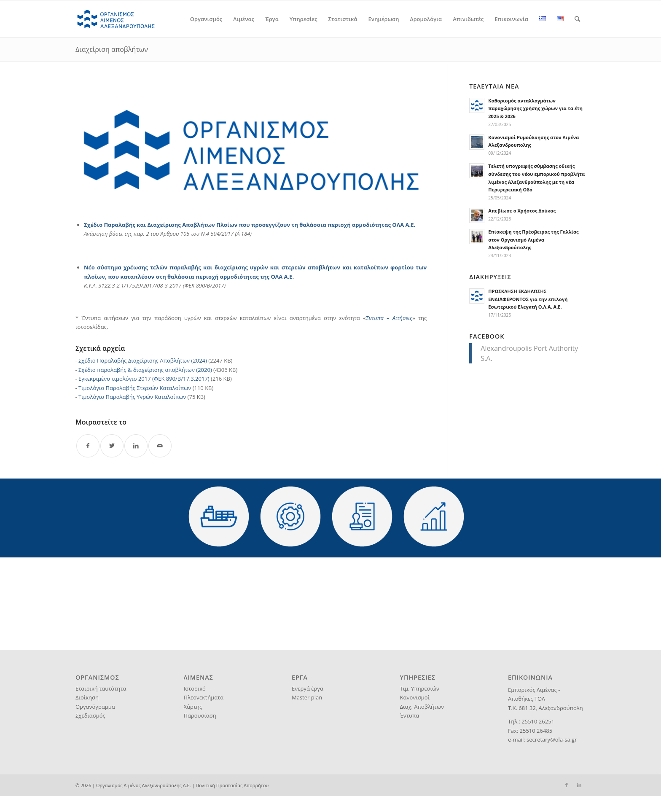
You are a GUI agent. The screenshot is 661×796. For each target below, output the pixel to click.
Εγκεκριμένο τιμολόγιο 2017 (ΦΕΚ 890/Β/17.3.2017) (144, 378)
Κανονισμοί (415, 697)
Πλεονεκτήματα (204, 697)
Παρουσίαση (200, 715)
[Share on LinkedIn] (136, 445)
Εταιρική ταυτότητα (100, 688)
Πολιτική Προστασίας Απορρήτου (232, 785)
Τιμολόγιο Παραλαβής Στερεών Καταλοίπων (134, 388)
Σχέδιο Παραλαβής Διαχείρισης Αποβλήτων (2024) (142, 360)
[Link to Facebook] (566, 785)
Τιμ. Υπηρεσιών (420, 688)
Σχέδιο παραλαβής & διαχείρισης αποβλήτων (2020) (145, 370)
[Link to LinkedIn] (579, 785)
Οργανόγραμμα (95, 706)
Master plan (307, 697)
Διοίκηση (87, 697)
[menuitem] (206, 19)
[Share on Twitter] (112, 445)
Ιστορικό (195, 688)
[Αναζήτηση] (577, 19)
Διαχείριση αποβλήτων (111, 49)
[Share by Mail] (160, 445)
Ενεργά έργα (307, 688)
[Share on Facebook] (87, 445)
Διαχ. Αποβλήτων (422, 706)
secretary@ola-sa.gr (552, 739)
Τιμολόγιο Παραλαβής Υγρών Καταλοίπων (132, 397)
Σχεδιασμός (90, 715)
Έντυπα (409, 715)
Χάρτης (193, 706)
